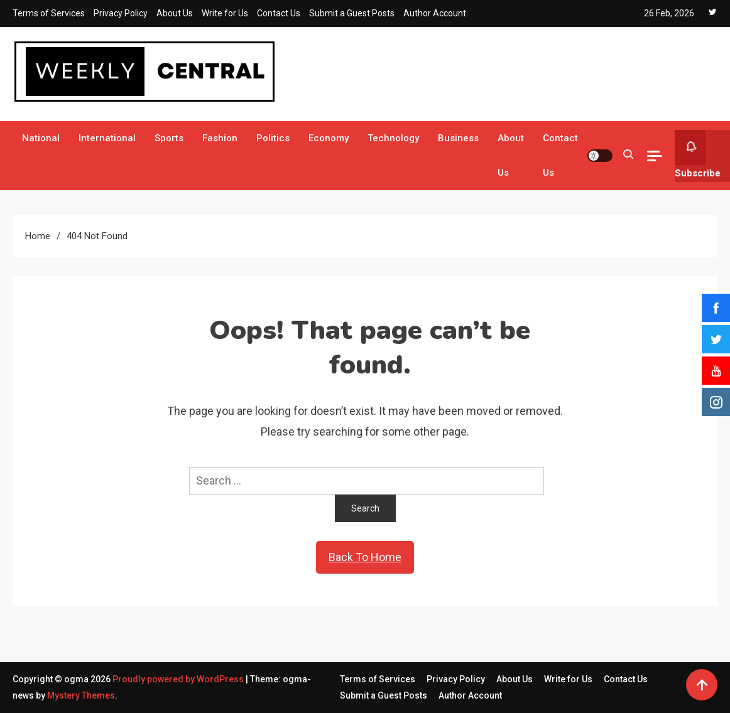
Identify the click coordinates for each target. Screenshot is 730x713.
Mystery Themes (81, 695)
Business (458, 138)
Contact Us (278, 13)
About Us (174, 13)
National (41, 138)
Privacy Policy (121, 13)
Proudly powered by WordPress (179, 679)
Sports (169, 138)
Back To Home (365, 557)
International (107, 138)
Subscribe (698, 154)
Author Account (434, 13)
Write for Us (225, 13)
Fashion (219, 138)
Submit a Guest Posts (352, 13)
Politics (273, 138)
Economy (328, 138)
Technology (393, 138)
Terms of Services (49, 13)
